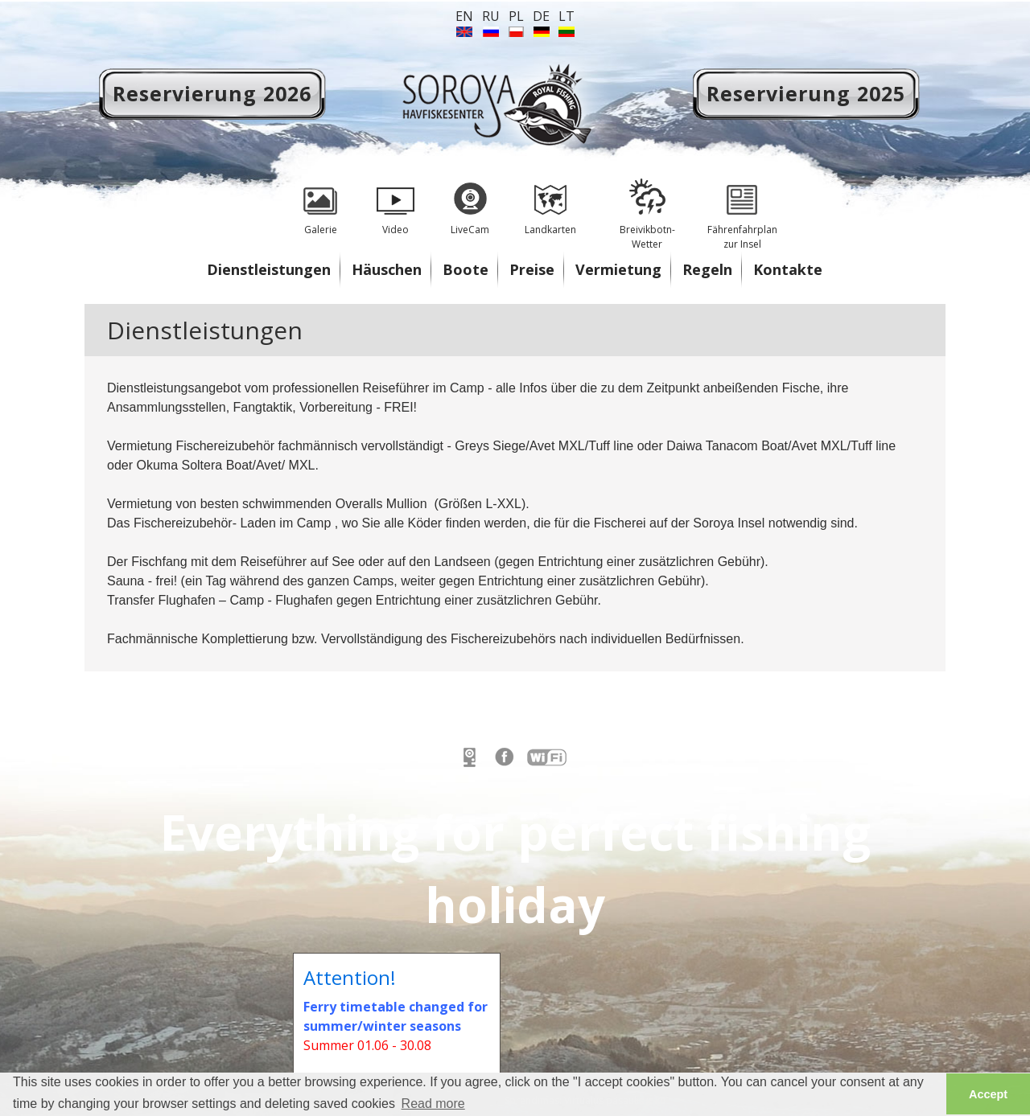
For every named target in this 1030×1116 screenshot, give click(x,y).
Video (395, 201)
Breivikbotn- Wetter (647, 208)
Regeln (707, 269)
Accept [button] (988, 1094)
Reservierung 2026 (212, 93)
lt (566, 16)
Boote (465, 269)
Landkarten (550, 201)
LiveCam (470, 201)
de (541, 16)
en (464, 16)
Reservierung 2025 (806, 93)
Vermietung (618, 269)
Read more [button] (433, 1103)
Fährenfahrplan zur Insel (742, 208)
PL (516, 16)
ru (491, 16)
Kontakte (787, 269)
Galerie (320, 201)
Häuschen (387, 269)
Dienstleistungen (269, 269)
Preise (531, 269)
